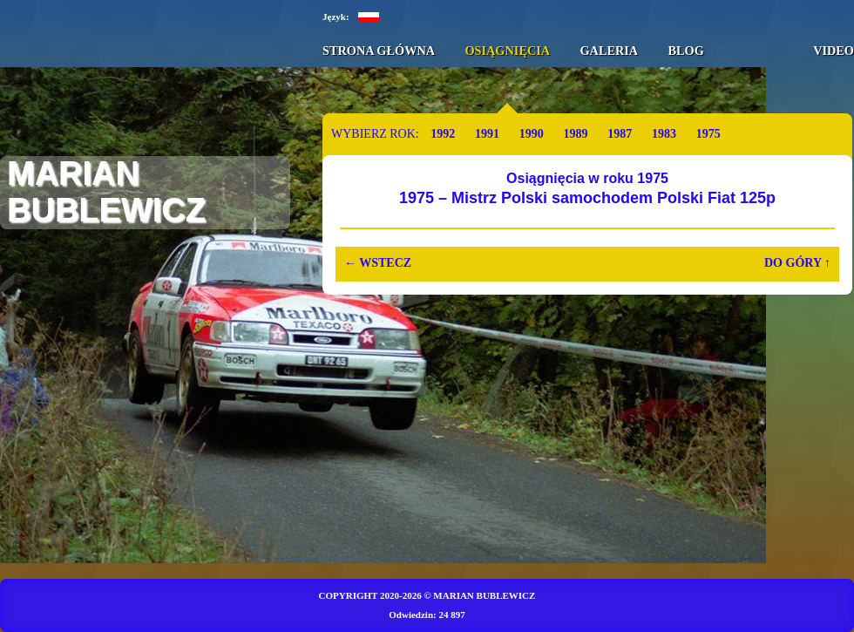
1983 (664, 133)
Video (833, 51)
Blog (685, 51)
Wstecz (377, 262)
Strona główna (378, 51)
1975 (708, 133)
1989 (575, 133)
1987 (619, 133)
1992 (442, 133)
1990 (531, 133)
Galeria (609, 51)
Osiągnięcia (507, 51)
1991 (487, 133)
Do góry (797, 262)
